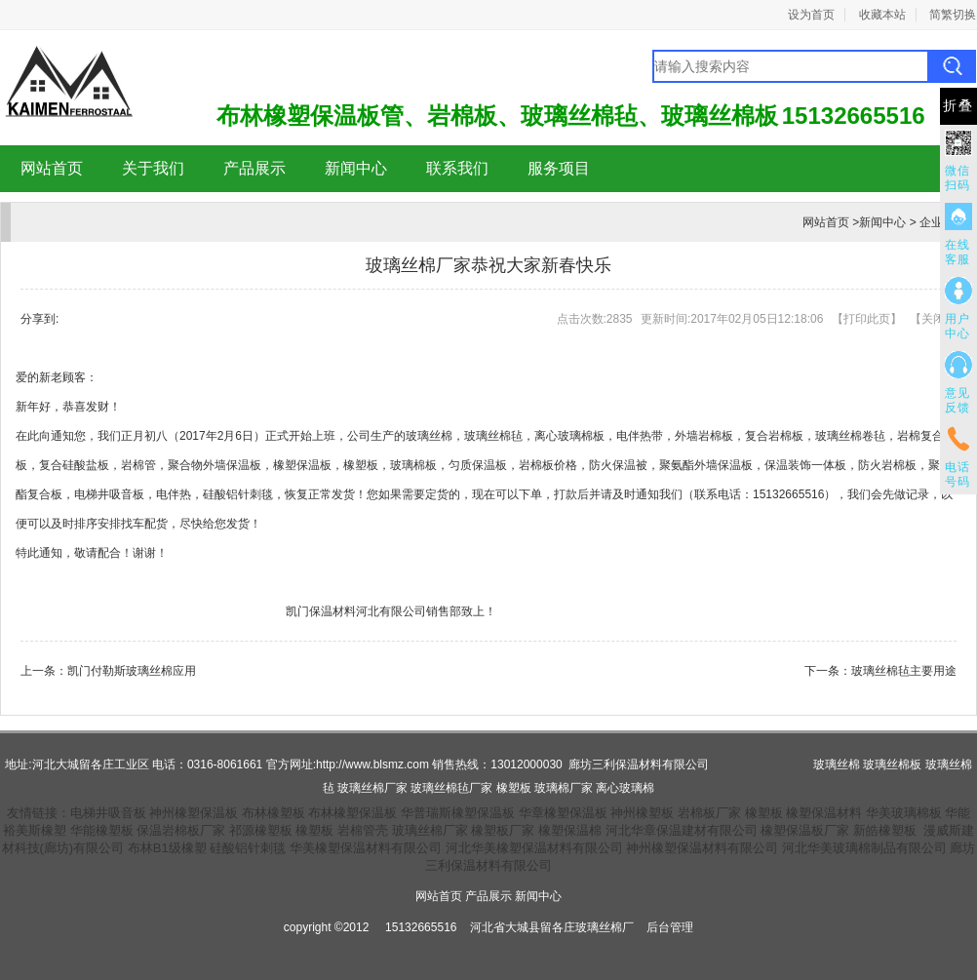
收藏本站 (882, 14)
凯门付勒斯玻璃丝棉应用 (131, 671)
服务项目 (559, 168)
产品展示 (254, 168)
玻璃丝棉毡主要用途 (904, 671)
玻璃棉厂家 (563, 788)
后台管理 (669, 927)
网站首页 (51, 168)
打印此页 (866, 319)
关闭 (933, 319)
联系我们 (457, 168)
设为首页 (811, 14)
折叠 (958, 105)
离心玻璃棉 (625, 788)
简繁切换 (952, 14)
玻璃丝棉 (429, 436)
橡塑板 (513, 788)
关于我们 (153, 168)
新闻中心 (356, 168)
